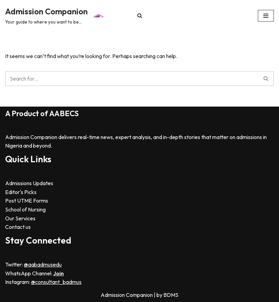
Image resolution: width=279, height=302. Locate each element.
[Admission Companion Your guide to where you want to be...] (55, 16)
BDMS (170, 294)
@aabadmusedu (43, 264)
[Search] (139, 15)
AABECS (64, 113)
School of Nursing (25, 209)
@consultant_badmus (56, 281)
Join (58, 273)
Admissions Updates (29, 183)
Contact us (18, 226)
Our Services (20, 218)
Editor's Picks (20, 192)
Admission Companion (127, 294)
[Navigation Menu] (266, 16)
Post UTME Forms (26, 200)
